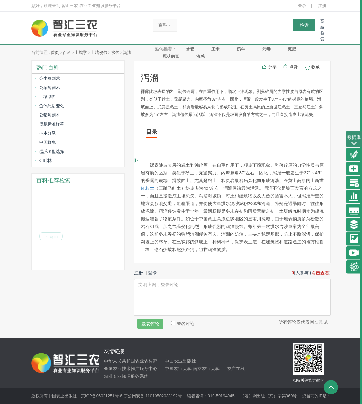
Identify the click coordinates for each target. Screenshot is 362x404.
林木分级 (47, 133)
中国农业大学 (178, 368)
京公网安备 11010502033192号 (153, 395)
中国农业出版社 (180, 360)
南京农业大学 (206, 368)
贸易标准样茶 (51, 124)
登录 (302, 5)
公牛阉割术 (49, 78)
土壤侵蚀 (99, 52)
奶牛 (241, 49)
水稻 (190, 49)
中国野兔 (47, 142)
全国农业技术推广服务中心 (130, 368)
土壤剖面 (47, 96)
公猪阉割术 (49, 114)
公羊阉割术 (49, 87)
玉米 (215, 49)
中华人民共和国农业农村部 (130, 360)
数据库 (354, 140)
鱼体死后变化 (51, 105)
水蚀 (115, 52)
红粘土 (147, 188)
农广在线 (236, 368)
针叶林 (45, 160)
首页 (55, 52)
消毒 (266, 49)
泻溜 (127, 52)
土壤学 (81, 52)
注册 (322, 5)
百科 (67, 52)
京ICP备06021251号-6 (101, 395)
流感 (200, 56)
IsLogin (51, 237)
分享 (272, 67)
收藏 (316, 67)
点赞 (294, 67)
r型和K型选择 (51, 151)
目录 (151, 132)
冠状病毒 (171, 56)
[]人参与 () (310, 272)
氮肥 (292, 49)
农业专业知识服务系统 (126, 376)
